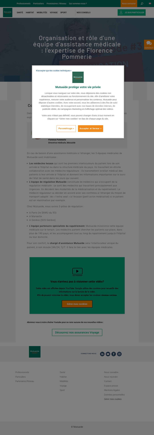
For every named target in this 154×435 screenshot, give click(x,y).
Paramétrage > (66, 128)
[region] (78, 101)
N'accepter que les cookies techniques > (53, 70)
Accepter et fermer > (91, 128)
